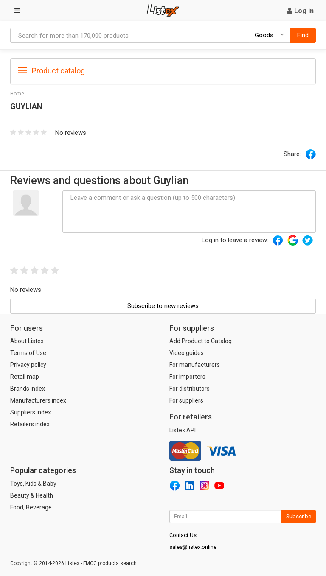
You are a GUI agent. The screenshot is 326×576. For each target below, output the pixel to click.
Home (17, 94)
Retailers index (30, 424)
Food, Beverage (31, 507)
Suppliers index (30, 412)
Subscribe (298, 516)
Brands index (27, 388)
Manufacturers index (38, 400)
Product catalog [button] (51, 70)
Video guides (186, 353)
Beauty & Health (31, 495)
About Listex (27, 341)
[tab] (163, 70)
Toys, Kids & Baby (33, 483)
